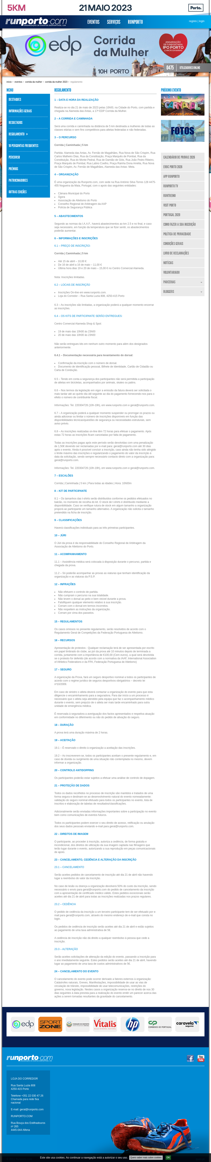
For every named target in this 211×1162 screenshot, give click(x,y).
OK (168, 1150)
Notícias (168, 262)
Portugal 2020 (171, 214)
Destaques (15, 99)
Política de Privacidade (177, 234)
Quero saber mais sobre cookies (146, 1150)
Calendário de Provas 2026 (179, 157)
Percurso (14, 157)
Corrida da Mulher (33, 82)
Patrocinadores (18, 180)
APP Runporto (171, 176)
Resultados (15, 122)
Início (9, 82)
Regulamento (16, 134)
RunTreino (169, 195)
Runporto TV (170, 186)
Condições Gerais (173, 243)
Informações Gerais (20, 111)
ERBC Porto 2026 (172, 166)
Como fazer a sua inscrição (179, 224)
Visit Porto (169, 205)
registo (193, 21)
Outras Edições (18, 192)
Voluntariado (171, 272)
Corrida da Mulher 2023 (56, 82)
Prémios (13, 168)
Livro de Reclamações (176, 253)
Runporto (135, 22)
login (201, 21)
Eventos (93, 22)
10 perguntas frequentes (23, 145)
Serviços (113, 22)
